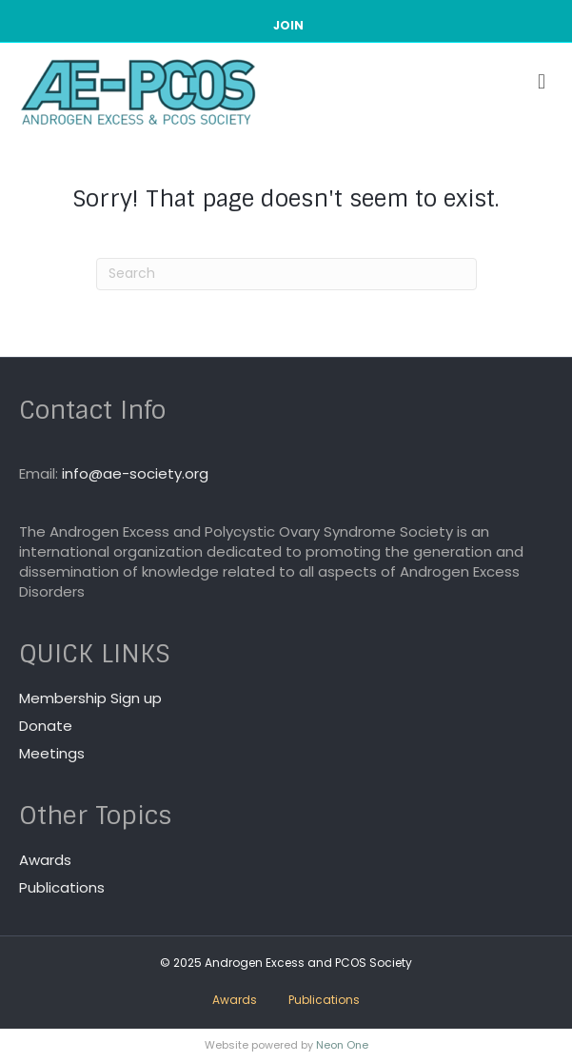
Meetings (52, 753)
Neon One (342, 1044)
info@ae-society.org (135, 473)
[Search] (286, 274)
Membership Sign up (90, 698)
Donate (45, 726)
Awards (45, 860)
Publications (62, 887)
